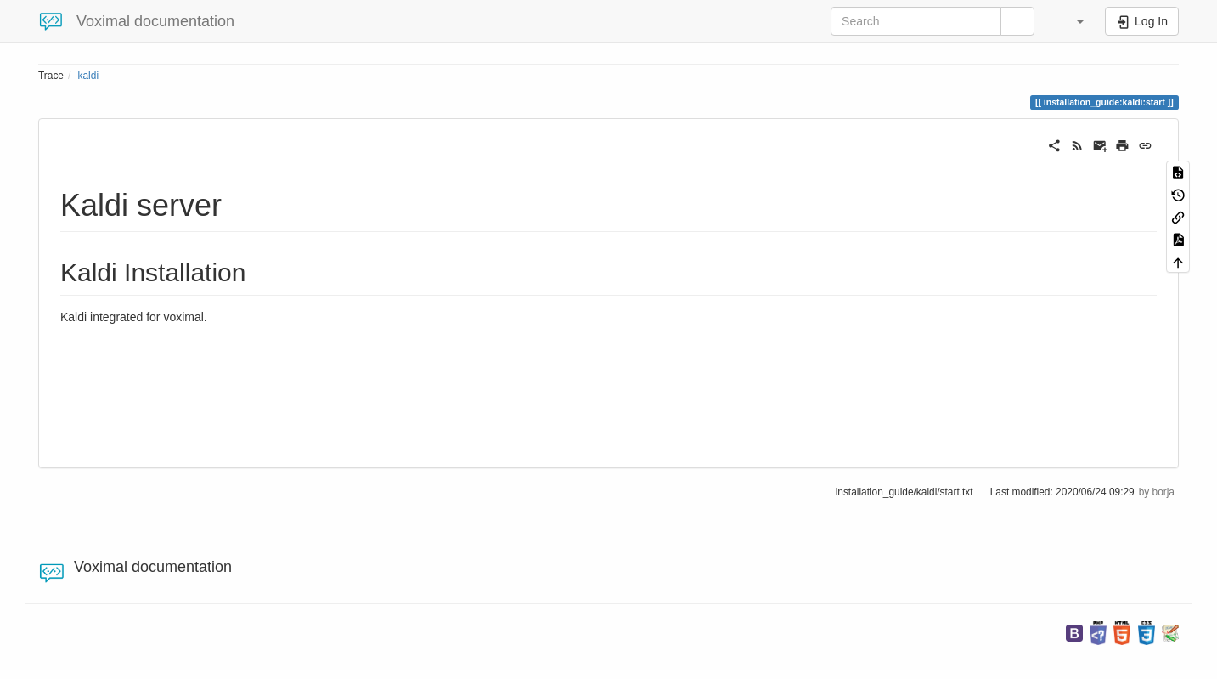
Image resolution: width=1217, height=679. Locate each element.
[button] (1071, 21)
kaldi (88, 76)
